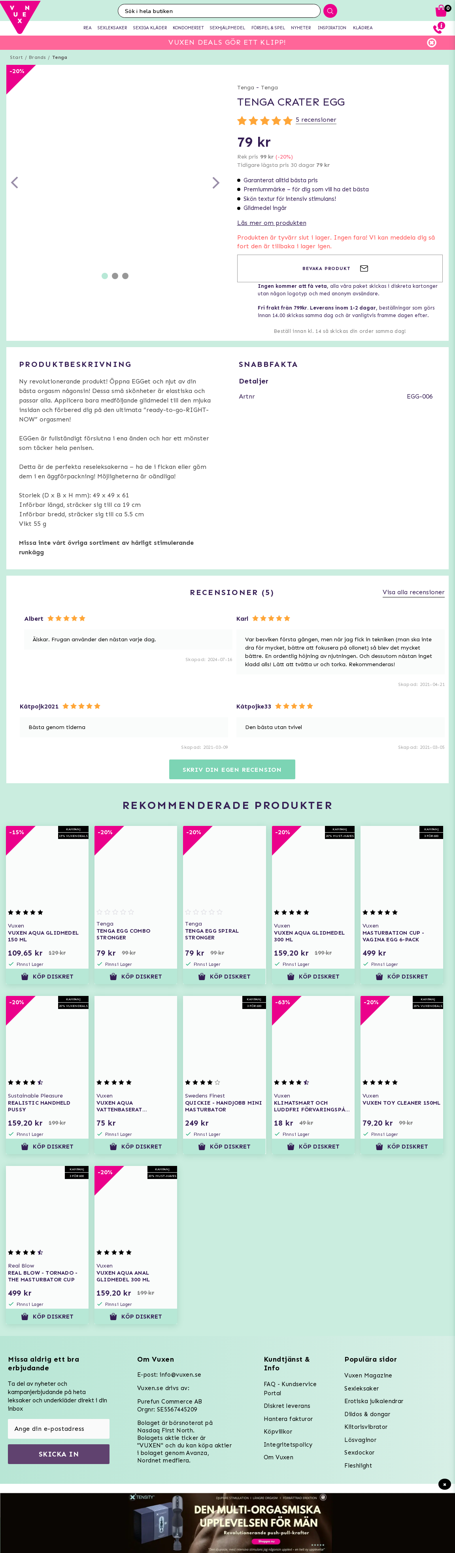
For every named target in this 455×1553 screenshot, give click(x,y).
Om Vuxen (278, 1457)
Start (16, 57)
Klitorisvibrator (365, 1426)
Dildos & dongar (367, 1414)
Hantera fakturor (288, 1419)
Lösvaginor (360, 1439)
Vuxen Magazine (368, 1375)
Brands (37, 57)
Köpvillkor (278, 1431)
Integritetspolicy (288, 1444)
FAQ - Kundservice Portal (290, 1389)
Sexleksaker (361, 1388)
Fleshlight (358, 1465)
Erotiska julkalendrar (373, 1401)
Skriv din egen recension (232, 769)
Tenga (60, 57)
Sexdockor (359, 1452)
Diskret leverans (287, 1405)
